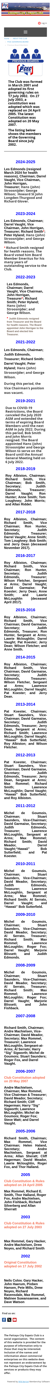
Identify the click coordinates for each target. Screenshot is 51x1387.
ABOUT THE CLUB (20, 38)
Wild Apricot (23, 1381)
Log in (44, 23)
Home (6, 38)
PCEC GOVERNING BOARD (17, 42)
